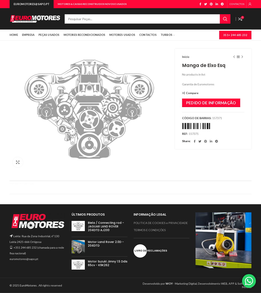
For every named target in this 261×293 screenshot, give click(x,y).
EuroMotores (28, 285)
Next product (242, 56)
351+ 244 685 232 (235, 35)
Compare (192, 93)
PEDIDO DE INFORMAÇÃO (211, 102)
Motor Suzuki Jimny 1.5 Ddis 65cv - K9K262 (107, 263)
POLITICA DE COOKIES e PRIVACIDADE (161, 223)
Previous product (234, 56)
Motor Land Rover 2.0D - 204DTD (106, 243)
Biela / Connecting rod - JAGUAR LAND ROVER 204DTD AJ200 (106, 226)
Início (185, 56)
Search (225, 19)
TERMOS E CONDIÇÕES (150, 230)
